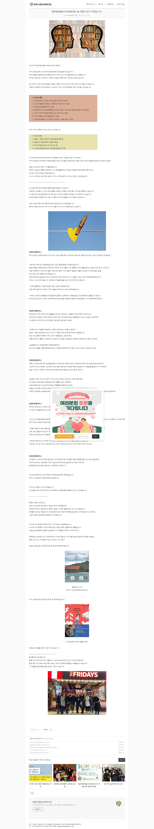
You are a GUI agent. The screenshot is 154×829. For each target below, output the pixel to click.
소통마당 (111, 4)
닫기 (95, 436)
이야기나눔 (120, 4)
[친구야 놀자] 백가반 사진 (37, 750)
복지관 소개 (91, 4)
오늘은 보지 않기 (83, 436)
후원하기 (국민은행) (64, 436)
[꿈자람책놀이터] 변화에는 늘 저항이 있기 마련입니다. (77, 11)
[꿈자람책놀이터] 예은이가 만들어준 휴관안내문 (43, 747)
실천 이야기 (38, 738)
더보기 (122, 760)
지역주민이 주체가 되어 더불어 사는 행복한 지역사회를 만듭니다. (54, 805)
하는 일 (101, 4)
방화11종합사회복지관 (42, 802)
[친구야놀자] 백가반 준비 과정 (38, 752)
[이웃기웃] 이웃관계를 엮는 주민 (39, 742)
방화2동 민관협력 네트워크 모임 (39, 745)
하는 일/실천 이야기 (72, 15)
